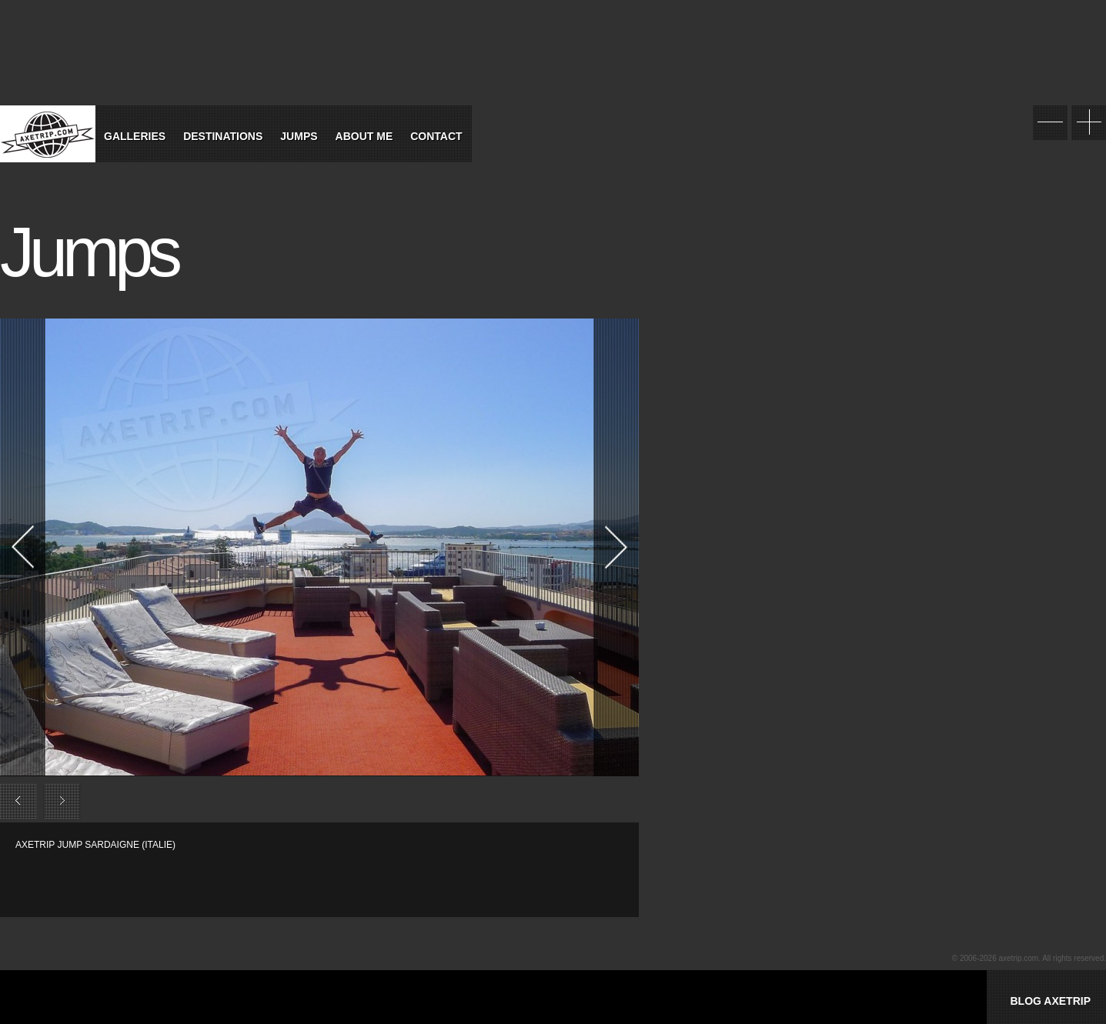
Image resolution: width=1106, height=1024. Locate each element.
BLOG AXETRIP (1050, 1001)
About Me (364, 136)
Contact (436, 136)
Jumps (298, 136)
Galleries (134, 136)
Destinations (222, 136)
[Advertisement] (195, 875)
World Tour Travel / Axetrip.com (47, 133)
